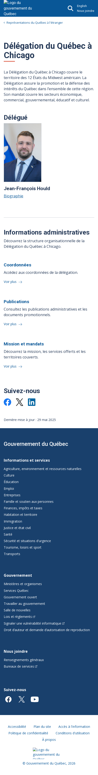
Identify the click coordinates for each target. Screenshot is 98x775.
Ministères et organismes (23, 584)
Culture (9, 475)
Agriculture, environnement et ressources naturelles (42, 469)
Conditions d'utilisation (73, 733)
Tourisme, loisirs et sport (22, 547)
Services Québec (16, 590)
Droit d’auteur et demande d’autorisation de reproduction (47, 630)
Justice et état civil (17, 528)
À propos (49, 739)
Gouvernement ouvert (20, 597)
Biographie (13, 196)
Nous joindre (85, 11)
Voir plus (10, 281)
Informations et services (27, 460)
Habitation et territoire (20, 514)
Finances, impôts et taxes (23, 508)
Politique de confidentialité (28, 733)
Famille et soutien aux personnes (29, 501)
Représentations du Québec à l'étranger (35, 22)
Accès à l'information (74, 726)
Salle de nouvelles (17, 610)
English (82, 6)
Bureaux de (20, 666)
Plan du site (42, 726)
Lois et (19, 616)
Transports (12, 554)
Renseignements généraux (24, 660)
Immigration (13, 521)
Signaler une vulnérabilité (34, 623)
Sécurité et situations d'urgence (27, 541)
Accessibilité (17, 726)
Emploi (9, 488)
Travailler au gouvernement (24, 603)
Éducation (11, 482)
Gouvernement (18, 575)
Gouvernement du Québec (36, 444)
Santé (8, 534)
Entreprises (12, 495)
